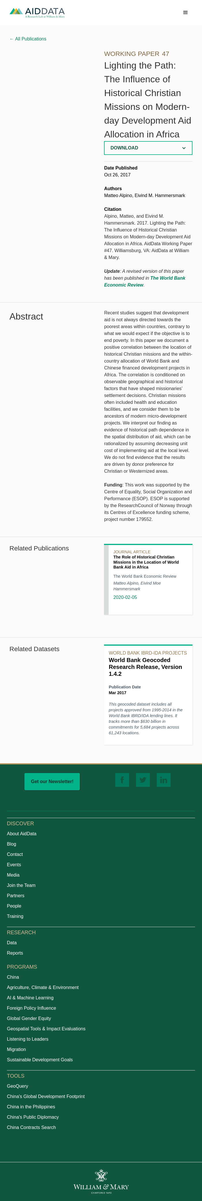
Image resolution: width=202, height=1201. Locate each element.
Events (14, 864)
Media (13, 875)
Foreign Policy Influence (31, 1008)
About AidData (21, 833)
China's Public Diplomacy (33, 1117)
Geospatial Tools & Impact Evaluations (46, 1028)
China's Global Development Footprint (46, 1096)
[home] (37, 13)
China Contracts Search (31, 1127)
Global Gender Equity (29, 1018)
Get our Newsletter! (52, 781)
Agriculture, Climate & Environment (43, 987)
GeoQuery (17, 1086)
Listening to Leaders (27, 1039)
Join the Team (21, 885)
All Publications (28, 38)
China (13, 977)
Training (15, 916)
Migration (16, 1049)
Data (12, 942)
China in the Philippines (31, 1106)
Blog (11, 844)
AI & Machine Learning (30, 997)
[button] (185, 13)
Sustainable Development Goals (40, 1059)
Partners (15, 895)
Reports (15, 953)
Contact (15, 854)
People (14, 906)
